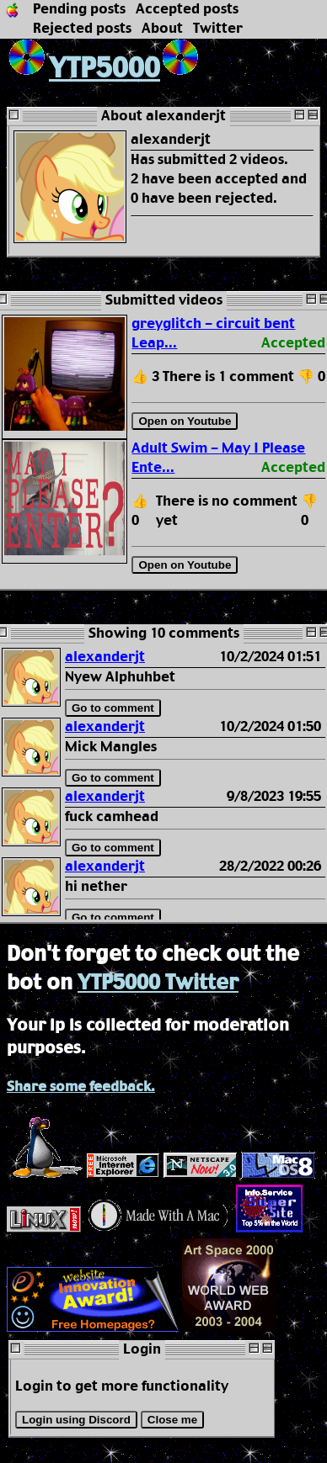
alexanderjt (105, 657)
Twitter (218, 29)
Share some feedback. (81, 1087)
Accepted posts (187, 9)
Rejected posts (82, 29)
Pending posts (79, 9)
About (162, 29)
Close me (172, 1419)
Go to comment (113, 708)
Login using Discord (76, 1419)
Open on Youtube (184, 421)
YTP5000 (83, 69)
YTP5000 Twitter (158, 983)
